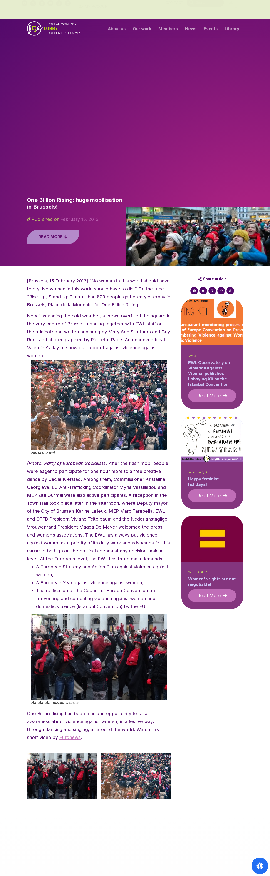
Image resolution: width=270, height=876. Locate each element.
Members (168, 29)
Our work (142, 29)
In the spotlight (197, 472)
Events (211, 29)
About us (117, 29)
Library (232, 29)
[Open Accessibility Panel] (260, 866)
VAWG (192, 355)
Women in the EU (198, 572)
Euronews (70, 737)
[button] (194, 291)
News (190, 29)
